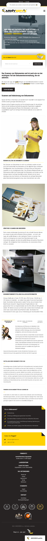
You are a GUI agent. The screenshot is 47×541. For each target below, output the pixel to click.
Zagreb (23, 489)
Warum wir (23, 474)
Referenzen (23, 482)
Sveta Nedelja (23, 491)
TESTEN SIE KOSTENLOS (40, 321)
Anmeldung (23, 498)
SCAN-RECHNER (8, 89)
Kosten (23, 476)
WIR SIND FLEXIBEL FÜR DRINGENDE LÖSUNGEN (24, 321)
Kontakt (27, 2)
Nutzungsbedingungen (23, 500)
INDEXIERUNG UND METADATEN (8, 321)
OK (36, 5)
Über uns (21, 2)
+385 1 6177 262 (10, 442)
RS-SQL (23, 480)
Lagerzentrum (23, 478)
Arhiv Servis (14, 11)
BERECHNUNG (37, 64)
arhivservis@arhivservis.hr (13, 439)
